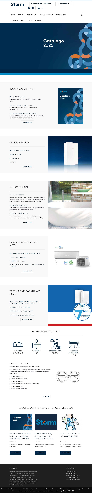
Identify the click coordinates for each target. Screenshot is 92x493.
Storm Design (60, 15)
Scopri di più (27, 122)
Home (13, 15)
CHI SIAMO (20, 15)
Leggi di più (62, 491)
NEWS (31, 20)
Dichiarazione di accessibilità (47, 484)
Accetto (71, 491)
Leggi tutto (15, 438)
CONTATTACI (64, 3)
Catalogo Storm (46, 15)
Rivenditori (31, 15)
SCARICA (46, 396)
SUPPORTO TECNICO (18, 20)
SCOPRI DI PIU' (27, 319)
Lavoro (38, 20)
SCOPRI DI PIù (9, 50)
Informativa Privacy (33, 484)
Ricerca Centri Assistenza (41, 3)
